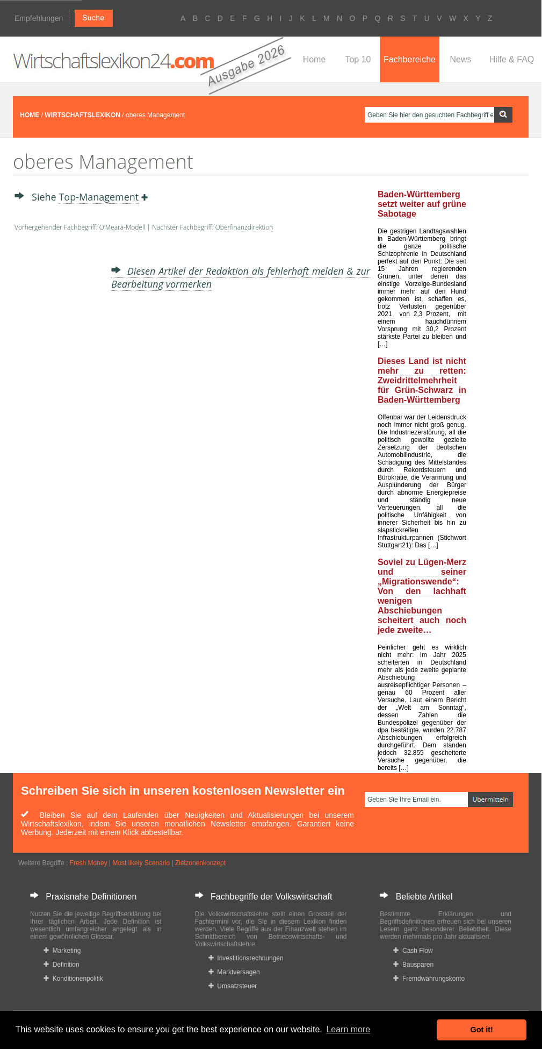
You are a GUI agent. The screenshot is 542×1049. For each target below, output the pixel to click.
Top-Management (99, 196)
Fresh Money (88, 863)
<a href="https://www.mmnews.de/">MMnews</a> (57, 407)
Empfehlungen (39, 18)
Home (314, 59)
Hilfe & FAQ (511, 59)
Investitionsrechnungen (246, 958)
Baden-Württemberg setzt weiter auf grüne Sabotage (422, 204)
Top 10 (358, 59)
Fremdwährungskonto (429, 978)
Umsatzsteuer (232, 986)
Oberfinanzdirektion (244, 227)
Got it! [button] (482, 1029)
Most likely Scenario (141, 863)
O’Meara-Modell (122, 227)
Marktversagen (234, 972)
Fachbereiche (410, 59)
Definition (62, 964)
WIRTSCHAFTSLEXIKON (82, 115)
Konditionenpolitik (73, 978)
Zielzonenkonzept (200, 863)
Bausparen (413, 964)
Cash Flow (412, 950)
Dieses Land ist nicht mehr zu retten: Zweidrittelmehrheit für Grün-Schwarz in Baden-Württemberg (422, 380)
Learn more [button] (348, 1029)
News (460, 59)
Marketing (62, 950)
